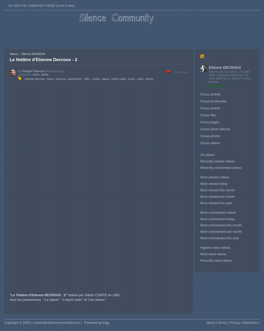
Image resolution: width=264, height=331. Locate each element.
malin (140, 78)
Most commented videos (218, 212)
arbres (149, 78)
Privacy (235, 323)
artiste (45, 74)
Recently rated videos (216, 260)
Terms (222, 323)
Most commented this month (221, 225)
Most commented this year (219, 238)
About (210, 323)
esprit (131, 78)
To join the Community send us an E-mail (41, 5)
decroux (61, 78)
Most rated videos (213, 254)
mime (35, 74)
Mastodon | (251, 323)
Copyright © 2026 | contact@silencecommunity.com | (43, 323)
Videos (14, 54)
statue (106, 78)
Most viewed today (214, 184)
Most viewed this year (216, 203)
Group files (208, 115)
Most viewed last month (217, 196)
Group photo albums (215, 129)
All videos (207, 155)
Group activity (210, 94)
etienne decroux (35, 78)
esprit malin (118, 78)
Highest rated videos (215, 248)
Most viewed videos (214, 177)
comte (96, 78)
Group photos (210, 136)
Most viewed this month (217, 190)
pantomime (75, 78)
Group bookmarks (213, 101)
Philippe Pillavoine (33, 71)
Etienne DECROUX (225, 67)
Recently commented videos (221, 168)
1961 (87, 78)
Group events (210, 108)
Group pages (209, 122)
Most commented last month (221, 232)
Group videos (210, 143)
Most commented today (217, 219)
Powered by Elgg (96, 323)
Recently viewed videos (217, 161)
